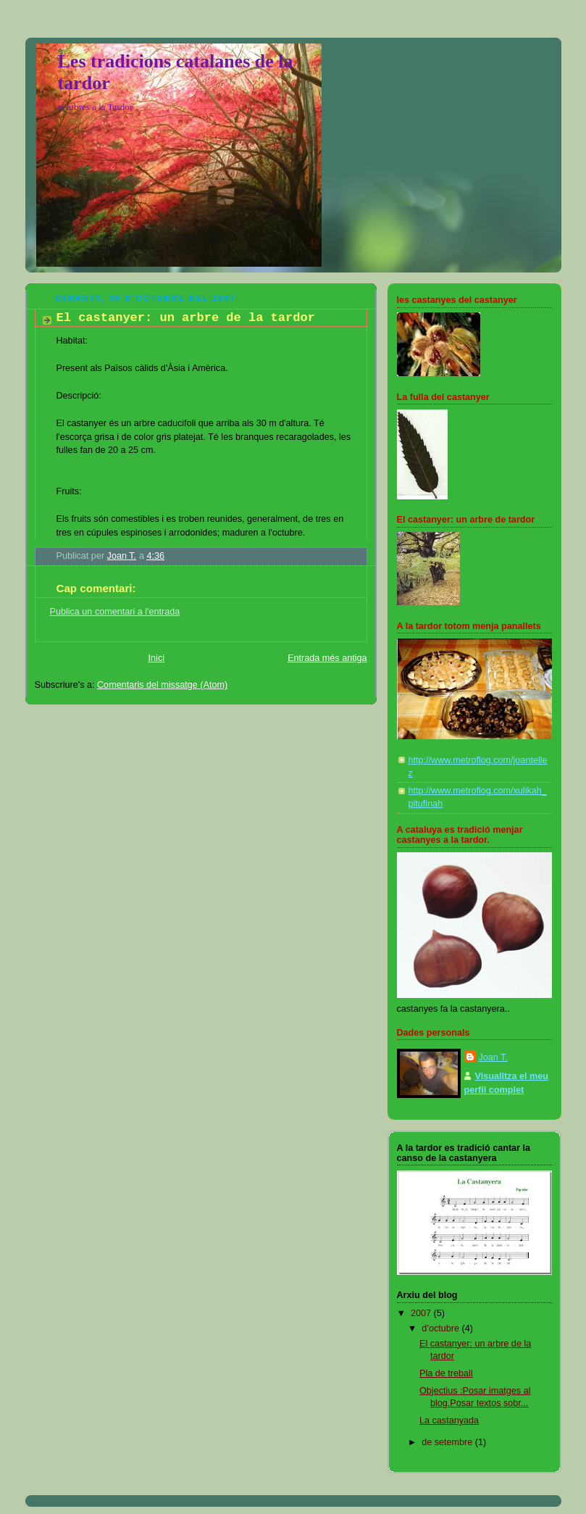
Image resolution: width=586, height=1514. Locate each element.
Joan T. (493, 1057)
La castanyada (449, 1420)
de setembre (448, 1442)
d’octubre (441, 1328)
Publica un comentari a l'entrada (115, 612)
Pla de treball (446, 1373)
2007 (422, 1313)
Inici (156, 658)
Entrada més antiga (327, 658)
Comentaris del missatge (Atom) (162, 685)
